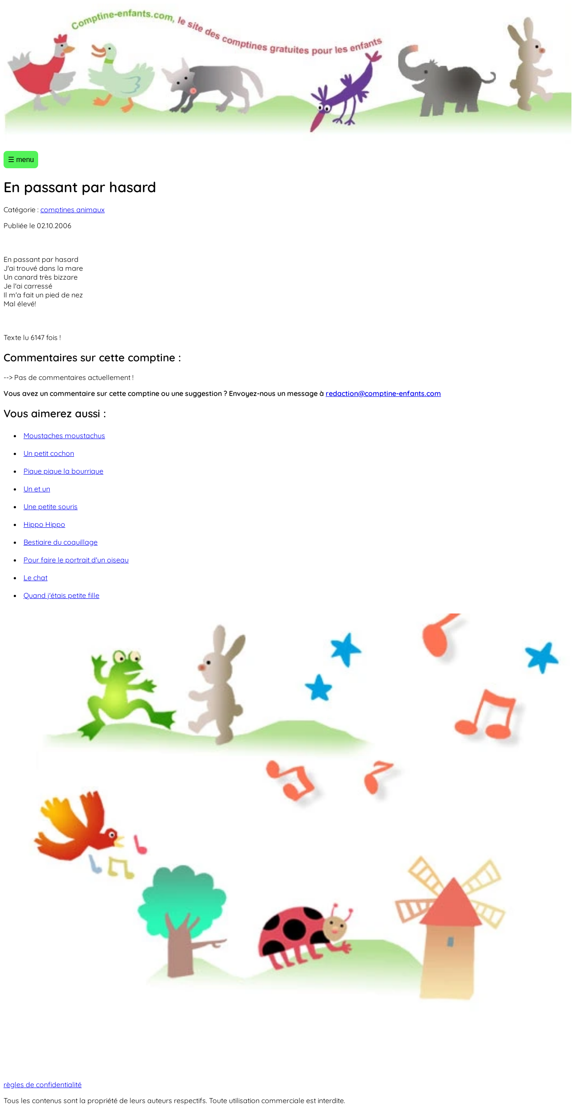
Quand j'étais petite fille (61, 595)
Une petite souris (51, 506)
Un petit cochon (49, 453)
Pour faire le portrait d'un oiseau (76, 559)
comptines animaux (72, 209)
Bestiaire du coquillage (61, 542)
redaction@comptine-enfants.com (383, 393)
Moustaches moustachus (64, 435)
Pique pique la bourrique (63, 471)
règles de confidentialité (43, 1084)
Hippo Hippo (44, 524)
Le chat (35, 577)
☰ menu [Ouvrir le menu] (21, 159)
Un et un (37, 488)
